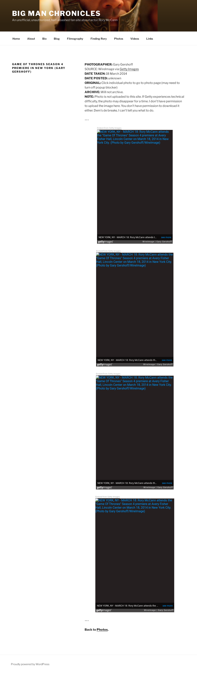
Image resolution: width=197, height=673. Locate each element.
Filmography (75, 38)
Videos (134, 38)
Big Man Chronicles (56, 13)
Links (149, 38)
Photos (118, 38)
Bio (44, 38)
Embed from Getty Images (109, 128)
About (31, 38)
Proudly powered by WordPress (30, 664)
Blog (57, 38)
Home (16, 38)
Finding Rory (99, 38)
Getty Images (129, 69)
